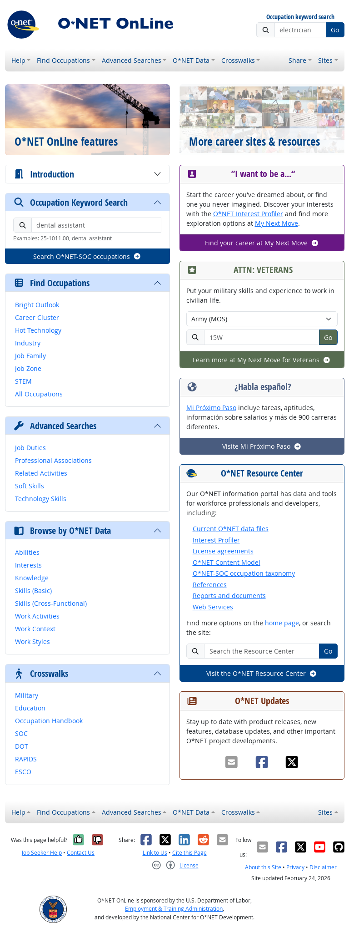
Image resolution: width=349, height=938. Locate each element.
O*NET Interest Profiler (248, 213)
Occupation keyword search (300, 17)
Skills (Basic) (33, 590)
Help (18, 60)
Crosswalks (238, 60)
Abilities (27, 552)
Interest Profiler (216, 540)
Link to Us (155, 853)
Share (297, 60)
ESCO (23, 771)
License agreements (223, 551)
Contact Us (81, 853)
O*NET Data (191, 60)
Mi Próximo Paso (211, 407)
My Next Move (276, 223)
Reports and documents (229, 595)
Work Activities (37, 616)
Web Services (213, 607)
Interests (28, 565)
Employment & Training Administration (174, 909)
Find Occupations (63, 60)
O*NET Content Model (226, 562)
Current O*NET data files (231, 528)
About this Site (263, 867)
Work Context (35, 628)
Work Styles (32, 641)
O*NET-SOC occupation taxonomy (244, 573)
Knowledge (32, 577)
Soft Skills (29, 486)
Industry (27, 343)
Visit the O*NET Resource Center (261, 673)
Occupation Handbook (49, 720)
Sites (325, 60)
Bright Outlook (37, 304)
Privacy (295, 867)
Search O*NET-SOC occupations (87, 256)
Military (26, 695)
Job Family (30, 355)
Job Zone (28, 368)
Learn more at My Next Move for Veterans (262, 359)
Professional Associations (53, 460)
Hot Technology (38, 330)
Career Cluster (37, 317)
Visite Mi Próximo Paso (262, 446)
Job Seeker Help (42, 853)
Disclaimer (323, 867)
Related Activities (41, 473)
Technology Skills (40, 498)
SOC (21, 733)
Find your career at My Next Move (262, 242)
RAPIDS (26, 759)
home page (282, 623)
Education (30, 708)
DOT (21, 746)
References (210, 584)
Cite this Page (189, 853)
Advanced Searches (131, 60)
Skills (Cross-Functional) (51, 603)
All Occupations (39, 394)
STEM (23, 381)
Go (335, 29)
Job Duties (30, 447)
